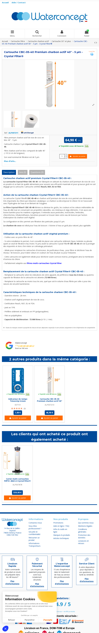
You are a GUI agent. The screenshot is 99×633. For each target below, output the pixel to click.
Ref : (6, 133)
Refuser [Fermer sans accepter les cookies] (11, 620)
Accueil (5, 2)
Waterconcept (21, 343)
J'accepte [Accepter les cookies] (47, 620)
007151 (18, 405)
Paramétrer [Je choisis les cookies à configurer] (30, 620)
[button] (5, 628)
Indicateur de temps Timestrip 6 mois (17, 400)
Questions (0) (37, 172)
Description (9, 172)
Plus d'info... (10, 161)
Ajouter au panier (77, 156)
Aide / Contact (19, 2)
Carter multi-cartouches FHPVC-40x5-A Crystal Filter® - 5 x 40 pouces (17, 481)
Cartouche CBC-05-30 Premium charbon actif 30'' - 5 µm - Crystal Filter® (49, 401)
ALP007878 (17, 484)
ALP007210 (49, 405)
